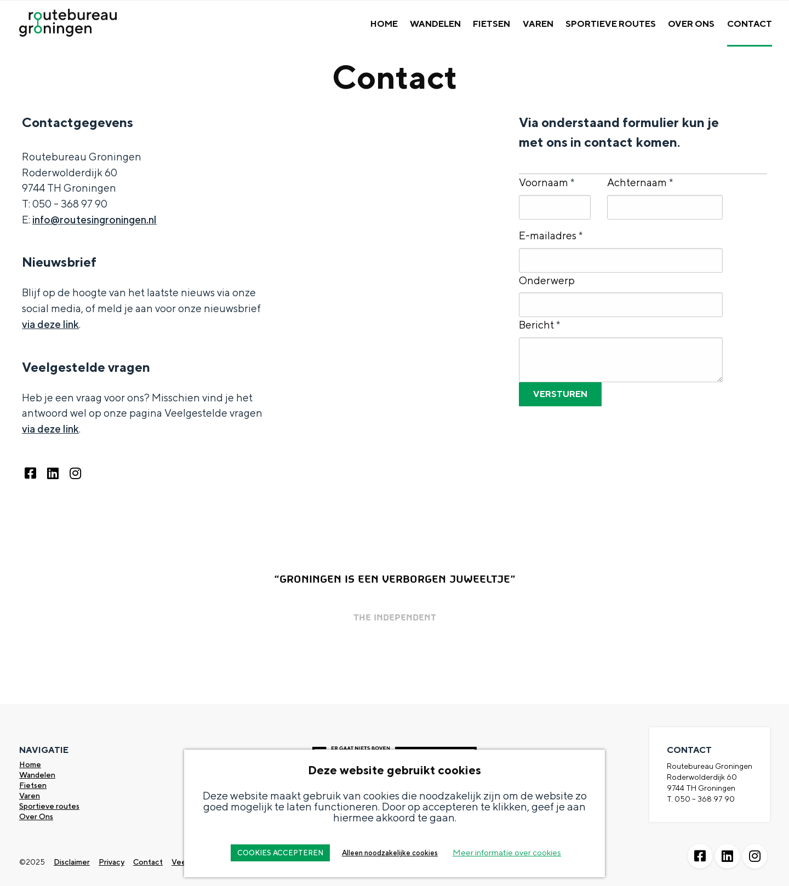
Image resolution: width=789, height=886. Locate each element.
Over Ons (691, 24)
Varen (538, 24)
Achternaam (640, 182)
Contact (749, 24)
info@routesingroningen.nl (94, 220)
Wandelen (435, 24)
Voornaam (546, 182)
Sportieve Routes (610, 24)
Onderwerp (547, 280)
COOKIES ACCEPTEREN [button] (280, 853)
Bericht (539, 325)
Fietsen (491, 24)
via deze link (50, 324)
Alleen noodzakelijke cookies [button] (390, 853)
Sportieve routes (49, 806)
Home (384, 24)
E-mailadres (550, 235)
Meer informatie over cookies (507, 852)
